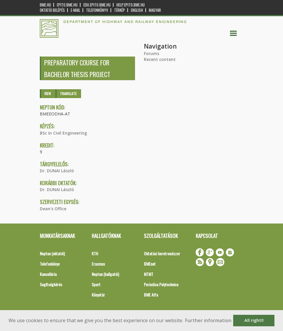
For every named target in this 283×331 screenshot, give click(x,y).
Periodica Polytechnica (161, 284)
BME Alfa (151, 295)
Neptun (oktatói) (52, 253)
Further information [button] (208, 320)
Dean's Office (53, 208)
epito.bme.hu (67, 5)
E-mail (75, 10)
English (137, 10)
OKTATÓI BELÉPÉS (52, 10)
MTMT (148, 274)
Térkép (119, 10)
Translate (68, 93)
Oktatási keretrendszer (162, 253)
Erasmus (98, 264)
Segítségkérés (51, 284)
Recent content (160, 59)
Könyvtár (98, 295)
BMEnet (150, 264)
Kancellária (48, 274)
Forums (151, 53)
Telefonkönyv (97, 10)
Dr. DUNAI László (57, 170)
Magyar (155, 10)
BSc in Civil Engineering (63, 133)
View (47, 93)
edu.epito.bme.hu (97, 5)
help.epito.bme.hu (130, 5)
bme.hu (45, 5)
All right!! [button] (254, 320)
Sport (96, 284)
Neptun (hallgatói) (105, 274)
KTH (95, 253)
